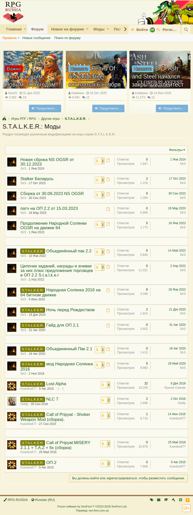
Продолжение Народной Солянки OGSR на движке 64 (53, 225)
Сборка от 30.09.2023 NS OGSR (52, 193)
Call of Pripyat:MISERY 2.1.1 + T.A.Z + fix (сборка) (55, 445)
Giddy (24, 404)
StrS (23, 168)
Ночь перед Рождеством (70, 309)
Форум (37, 29)
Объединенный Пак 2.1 (69, 348)
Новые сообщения (36, 38)
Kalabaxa (77, 93)
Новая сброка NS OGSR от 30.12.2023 (47, 162)
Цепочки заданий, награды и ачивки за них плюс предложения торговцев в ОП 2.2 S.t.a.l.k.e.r (56, 271)
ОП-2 (51, 462)
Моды (99, 29)
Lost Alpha (56, 383)
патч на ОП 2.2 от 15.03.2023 (49, 208)
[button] (25, 29)
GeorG (12, 93)
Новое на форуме (67, 29)
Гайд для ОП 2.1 (62, 325)
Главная (14, 29)
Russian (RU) (43, 500)
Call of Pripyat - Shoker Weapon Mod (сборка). (55, 417)
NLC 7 (52, 399)
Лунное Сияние (175, 387)
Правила (10, 38)
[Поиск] (186, 29)
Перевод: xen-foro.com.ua (92, 510)
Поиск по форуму (67, 38)
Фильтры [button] (175, 150)
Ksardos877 (28, 388)
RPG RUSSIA (16, 500)
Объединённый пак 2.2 (68, 251)
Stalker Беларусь (37, 178)
